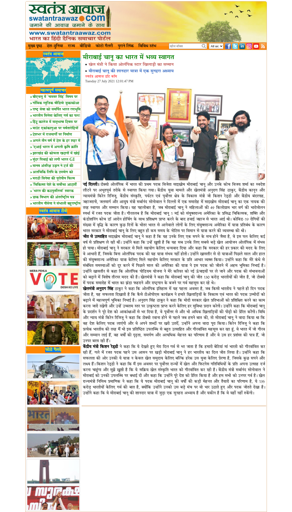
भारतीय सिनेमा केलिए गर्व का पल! (55, 116)
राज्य (71, 46)
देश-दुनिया (55, 46)
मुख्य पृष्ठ (35, 46)
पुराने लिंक (126, 46)
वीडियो (85, 46)
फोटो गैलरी (104, 46)
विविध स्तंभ (147, 46)
